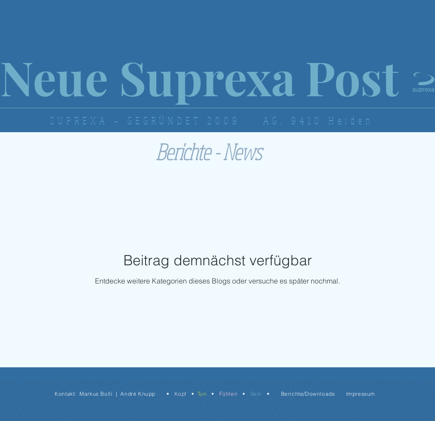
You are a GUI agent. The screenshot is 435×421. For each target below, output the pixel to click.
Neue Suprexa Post (199, 77)
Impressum (360, 393)
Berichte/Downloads (308, 393)
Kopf (180, 393)
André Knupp (137, 393)
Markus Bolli (95, 393)
